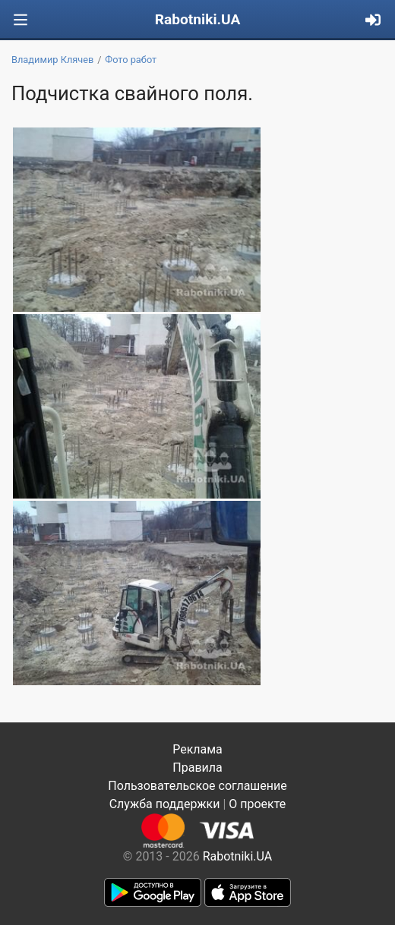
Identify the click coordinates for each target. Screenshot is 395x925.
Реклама (197, 749)
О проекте (257, 804)
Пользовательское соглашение (197, 786)
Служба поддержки (164, 804)
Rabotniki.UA (198, 19)
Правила (197, 767)
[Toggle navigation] (20, 20)
